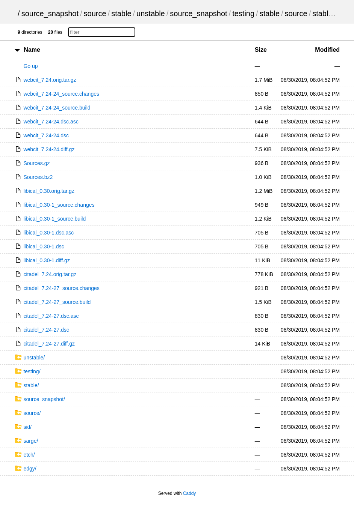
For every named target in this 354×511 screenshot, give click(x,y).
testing (243, 13)
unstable (150, 13)
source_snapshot (50, 13)
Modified (327, 50)
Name (32, 50)
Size (261, 50)
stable (121, 13)
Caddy (189, 493)
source (95, 13)
